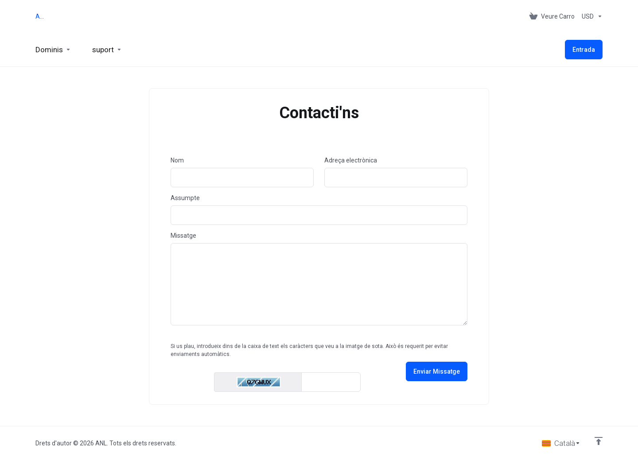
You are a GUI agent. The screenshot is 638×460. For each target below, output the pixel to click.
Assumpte (185, 197)
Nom (177, 160)
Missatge (183, 235)
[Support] (107, 49)
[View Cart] (552, 16)
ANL (41, 16)
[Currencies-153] (590, 16)
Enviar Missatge (436, 371)
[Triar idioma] (561, 443)
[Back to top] (598, 440)
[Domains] (53, 49)
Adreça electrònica (350, 160)
